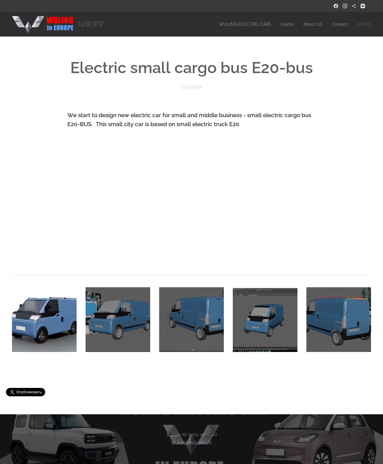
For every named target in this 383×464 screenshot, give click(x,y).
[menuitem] (241, 24)
